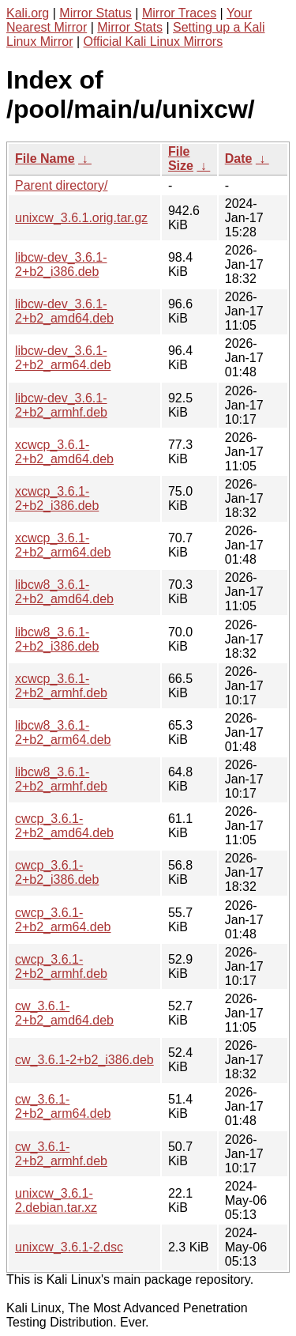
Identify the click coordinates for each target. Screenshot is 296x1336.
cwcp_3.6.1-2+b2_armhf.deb (61, 966)
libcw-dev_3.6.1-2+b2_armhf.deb (61, 405)
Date (239, 158)
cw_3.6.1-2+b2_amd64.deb (64, 1013)
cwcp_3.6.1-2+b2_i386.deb (57, 872)
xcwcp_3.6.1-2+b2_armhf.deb (61, 686)
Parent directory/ (61, 185)
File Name (45, 158)
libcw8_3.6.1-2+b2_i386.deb (57, 639)
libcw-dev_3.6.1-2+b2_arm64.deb (63, 358)
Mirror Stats (130, 27)
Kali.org (27, 13)
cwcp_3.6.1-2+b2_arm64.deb (63, 920)
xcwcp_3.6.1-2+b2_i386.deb (57, 498)
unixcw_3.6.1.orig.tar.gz (81, 218)
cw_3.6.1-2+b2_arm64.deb (63, 1106)
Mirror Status (95, 13)
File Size (180, 158)
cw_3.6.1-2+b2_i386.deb (84, 1059)
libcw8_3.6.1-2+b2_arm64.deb (63, 732)
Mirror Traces (179, 13)
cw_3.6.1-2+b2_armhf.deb (61, 1154)
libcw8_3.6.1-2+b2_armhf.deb (61, 779)
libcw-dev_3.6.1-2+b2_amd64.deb (64, 311)
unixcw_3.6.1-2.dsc (69, 1247)
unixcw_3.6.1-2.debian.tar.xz (56, 1200)
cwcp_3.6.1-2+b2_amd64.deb (64, 826)
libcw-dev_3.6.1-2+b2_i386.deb (61, 264)
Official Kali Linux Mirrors (153, 41)
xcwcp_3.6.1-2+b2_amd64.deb (64, 452)
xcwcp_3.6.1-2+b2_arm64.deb (63, 545)
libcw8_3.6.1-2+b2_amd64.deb (64, 592)
